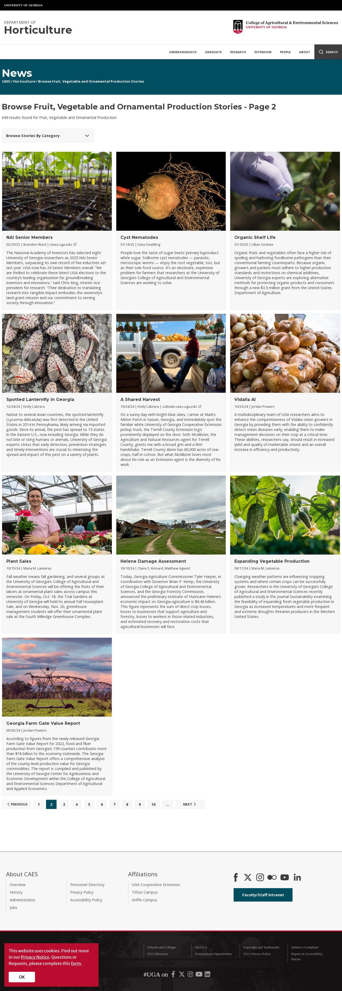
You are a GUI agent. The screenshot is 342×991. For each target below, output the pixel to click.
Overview (18, 884)
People (285, 52)
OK (22, 977)
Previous (17, 804)
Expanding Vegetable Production (272, 561)
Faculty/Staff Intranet (263, 894)
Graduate (213, 52)
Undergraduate (183, 52)
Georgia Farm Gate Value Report (43, 723)
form (76, 963)
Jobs (13, 907)
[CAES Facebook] (235, 878)
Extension (262, 52)
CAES (6, 81)
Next (190, 804)
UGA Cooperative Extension (156, 884)
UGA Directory (157, 954)
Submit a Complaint (304, 947)
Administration (22, 899)
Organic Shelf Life (255, 237)
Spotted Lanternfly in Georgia (40, 399)
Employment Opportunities (213, 954)
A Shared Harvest (140, 399)
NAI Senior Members (29, 237)
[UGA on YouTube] (199, 975)
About (304, 52)
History (16, 892)
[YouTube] (284, 878)
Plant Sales (18, 561)
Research (238, 52)
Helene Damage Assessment (153, 561)
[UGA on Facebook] (173, 975)
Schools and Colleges (161, 947)
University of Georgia (23, 5)
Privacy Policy (81, 892)
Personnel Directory (87, 884)
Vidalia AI (245, 399)
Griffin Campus (144, 899)
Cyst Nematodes (139, 237)
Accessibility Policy (86, 899)
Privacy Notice (35, 957)
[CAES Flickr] (272, 878)
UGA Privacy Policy (257, 954)
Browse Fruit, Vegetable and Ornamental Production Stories (91, 81)
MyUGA (201, 947)
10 (153, 804)
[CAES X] (248, 878)
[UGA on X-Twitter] (182, 975)
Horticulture (24, 81)
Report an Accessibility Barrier (307, 956)
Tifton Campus (145, 892)
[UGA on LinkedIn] (207, 975)
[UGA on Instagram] (191, 975)
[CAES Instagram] (260, 878)
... (167, 804)
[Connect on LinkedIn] (297, 878)
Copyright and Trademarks (261, 947)
